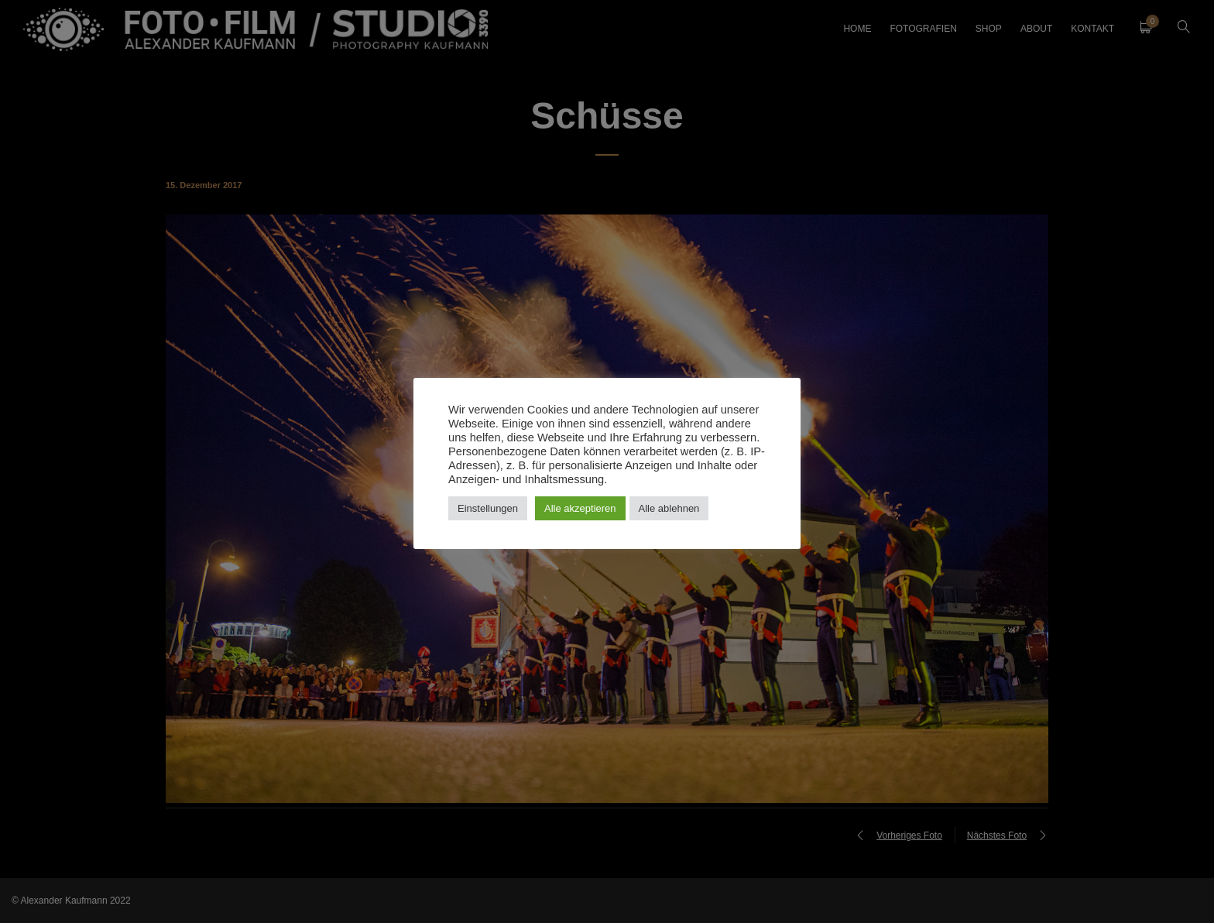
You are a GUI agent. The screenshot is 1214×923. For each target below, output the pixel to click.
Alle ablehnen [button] (669, 508)
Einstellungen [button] (488, 508)
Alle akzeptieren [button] (580, 508)
